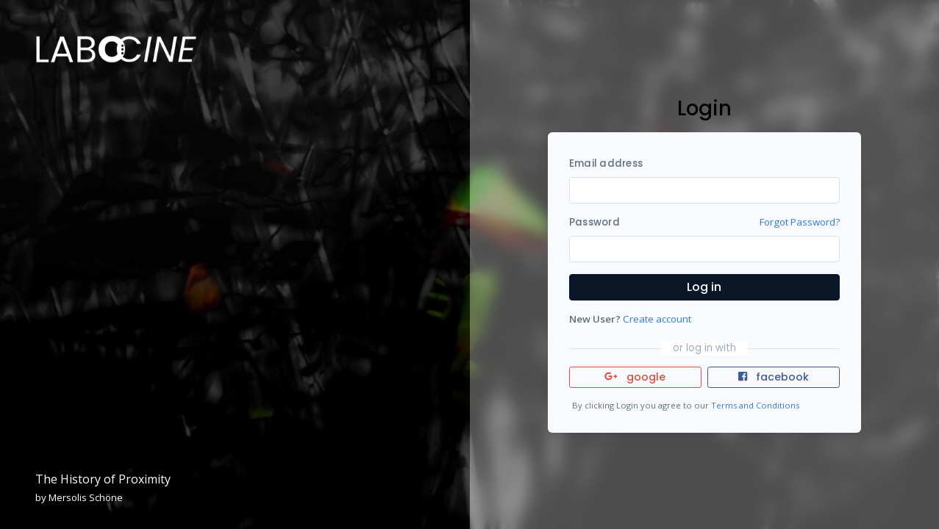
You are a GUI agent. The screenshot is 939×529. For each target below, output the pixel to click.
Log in (704, 286)
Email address (606, 163)
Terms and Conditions (755, 405)
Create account (657, 318)
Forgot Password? (800, 221)
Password (594, 222)
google (634, 377)
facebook (773, 377)
